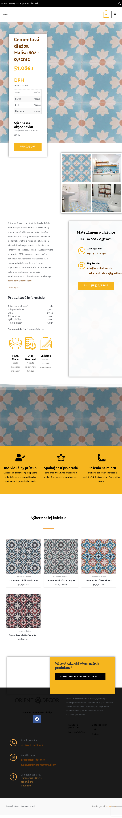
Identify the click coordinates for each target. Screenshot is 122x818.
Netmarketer (110, 806)
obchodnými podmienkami (20, 281)
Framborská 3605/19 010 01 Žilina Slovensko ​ (31, 782)
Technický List (14, 288)
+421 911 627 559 (8, 3)
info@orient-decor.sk (28, 3)
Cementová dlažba (17, 329)
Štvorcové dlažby (35, 329)
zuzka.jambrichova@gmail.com (38, 765)
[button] (28, 147)
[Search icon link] (119, 3)
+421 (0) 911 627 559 (32, 745)
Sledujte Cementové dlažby (37, 712)
